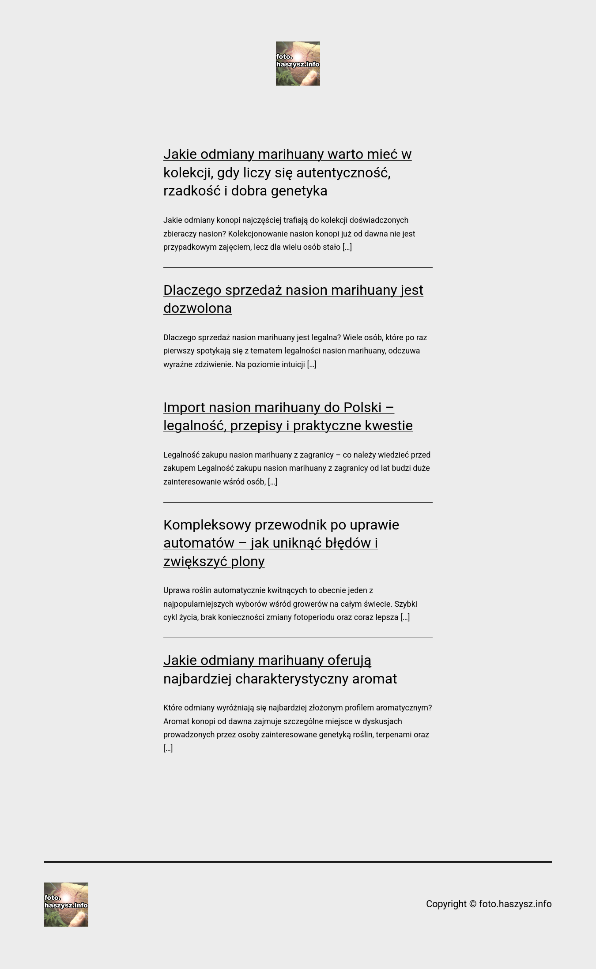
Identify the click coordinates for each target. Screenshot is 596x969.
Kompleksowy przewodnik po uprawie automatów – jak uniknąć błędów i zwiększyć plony (281, 543)
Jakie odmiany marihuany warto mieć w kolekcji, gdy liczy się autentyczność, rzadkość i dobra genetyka (287, 172)
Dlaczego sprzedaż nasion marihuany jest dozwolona (293, 299)
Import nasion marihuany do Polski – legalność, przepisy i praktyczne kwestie (288, 416)
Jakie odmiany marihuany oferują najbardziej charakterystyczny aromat (280, 669)
